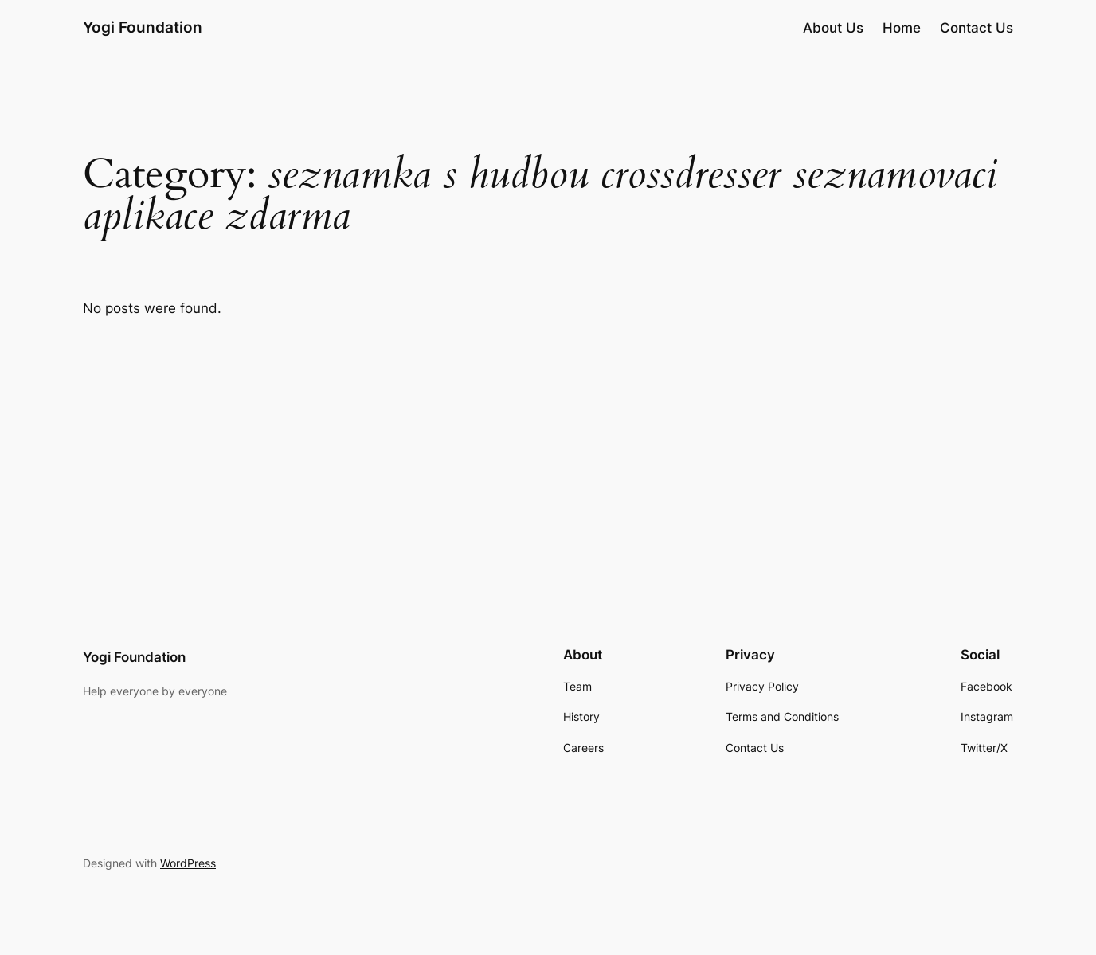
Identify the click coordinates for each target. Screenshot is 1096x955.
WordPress (188, 863)
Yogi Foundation (142, 27)
